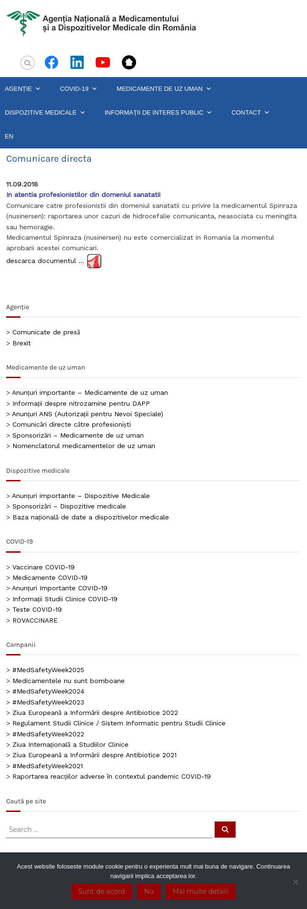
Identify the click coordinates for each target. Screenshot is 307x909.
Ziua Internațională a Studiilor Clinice (70, 744)
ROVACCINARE (35, 620)
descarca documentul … (45, 260)
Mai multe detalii (200, 891)
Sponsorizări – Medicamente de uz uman (78, 435)
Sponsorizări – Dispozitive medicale (69, 506)
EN (9, 136)
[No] (295, 882)
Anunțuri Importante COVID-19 (60, 588)
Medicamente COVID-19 (50, 577)
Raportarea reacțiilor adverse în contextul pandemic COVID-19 (111, 776)
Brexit (21, 343)
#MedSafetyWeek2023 (48, 702)
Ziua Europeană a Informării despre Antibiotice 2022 (95, 712)
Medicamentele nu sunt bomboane (68, 680)
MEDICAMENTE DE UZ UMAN (164, 89)
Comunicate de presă (46, 332)
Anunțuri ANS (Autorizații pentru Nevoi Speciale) (87, 414)
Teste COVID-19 (37, 609)
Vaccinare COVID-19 (43, 567)
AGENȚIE (23, 89)
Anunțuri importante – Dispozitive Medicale (81, 495)
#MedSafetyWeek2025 (48, 670)
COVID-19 (79, 89)
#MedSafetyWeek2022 (48, 734)
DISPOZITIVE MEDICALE (45, 113)
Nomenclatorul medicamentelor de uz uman (83, 446)
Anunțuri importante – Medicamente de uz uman (90, 392)
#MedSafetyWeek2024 (48, 691)
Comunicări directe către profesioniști (71, 424)
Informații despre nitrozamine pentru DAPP (81, 403)
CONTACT (250, 113)
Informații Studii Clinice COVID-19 (65, 599)
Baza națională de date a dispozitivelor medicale (90, 517)
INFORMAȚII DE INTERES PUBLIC (158, 113)
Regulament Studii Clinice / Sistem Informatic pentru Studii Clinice (119, 723)
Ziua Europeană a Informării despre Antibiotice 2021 (94, 755)
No (149, 891)
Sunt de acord (102, 891)
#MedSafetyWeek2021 (47, 766)
